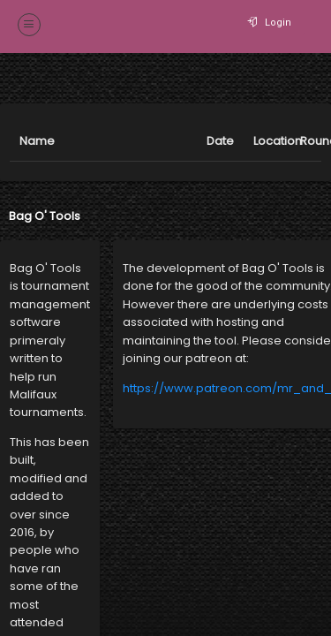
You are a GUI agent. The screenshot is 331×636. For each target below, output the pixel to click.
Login (270, 22)
